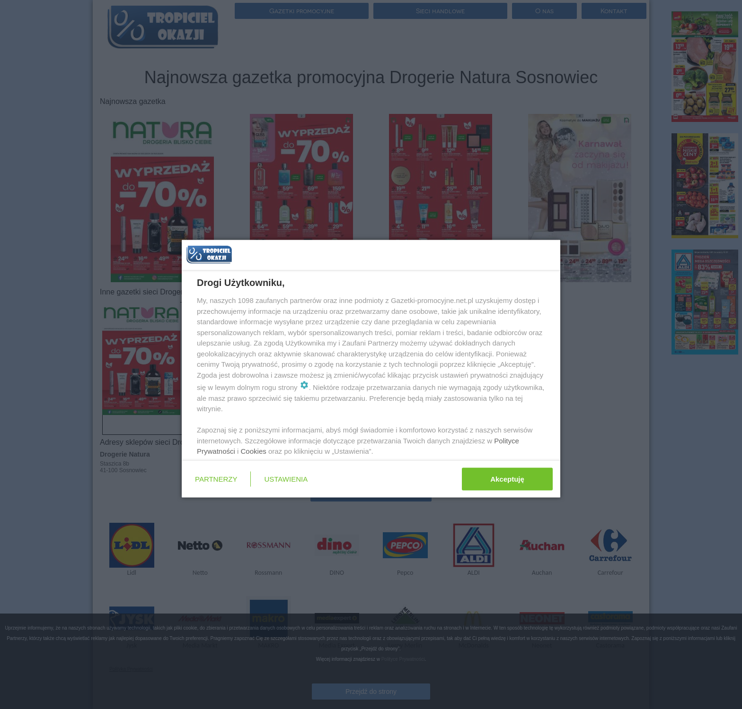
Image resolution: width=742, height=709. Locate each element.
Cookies (253, 451)
